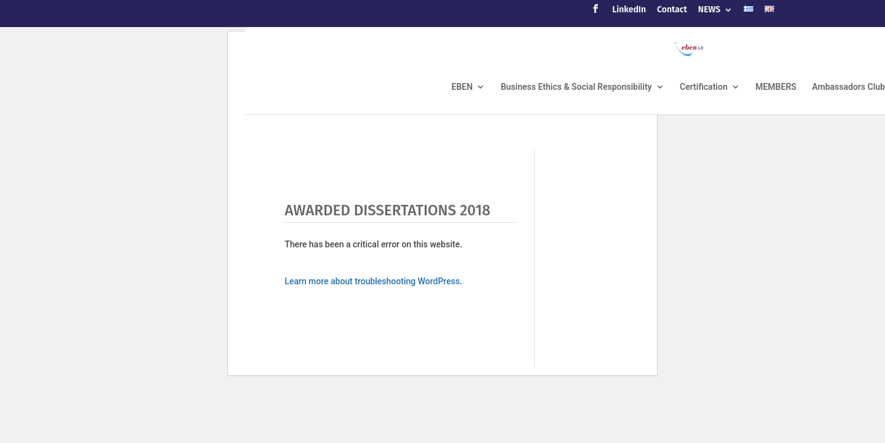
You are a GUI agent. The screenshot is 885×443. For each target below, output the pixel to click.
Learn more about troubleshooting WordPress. (373, 281)
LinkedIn (629, 10)
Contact (672, 10)
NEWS (709, 10)
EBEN (462, 87)
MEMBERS (775, 87)
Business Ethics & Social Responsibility (576, 87)
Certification (704, 87)
